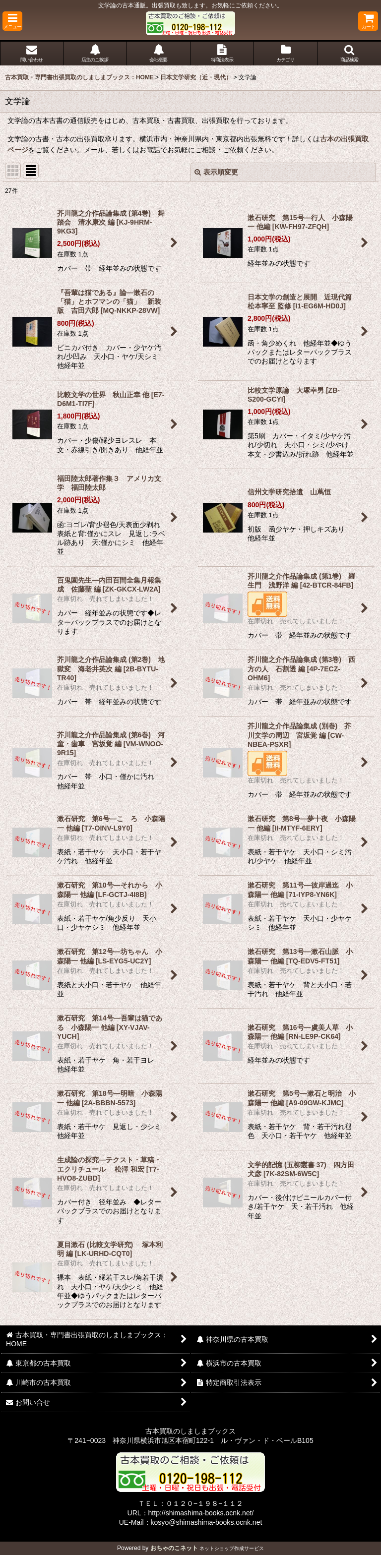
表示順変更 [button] (216, 172)
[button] (12, 21)
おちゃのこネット (174, 1548)
